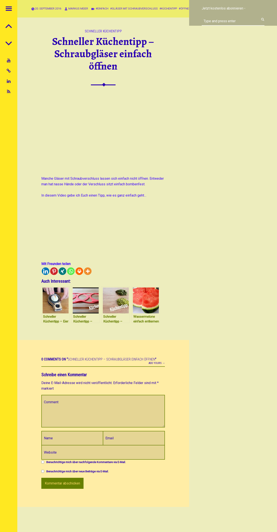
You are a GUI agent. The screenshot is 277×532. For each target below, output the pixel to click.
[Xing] (62, 271)
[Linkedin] (45, 271)
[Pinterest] (54, 271)
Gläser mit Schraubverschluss (135, 8)
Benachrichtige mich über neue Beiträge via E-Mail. (77, 471)
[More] (88, 271)
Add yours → (156, 363)
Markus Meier (78, 8)
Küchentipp (169, 8)
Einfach (102, 8)
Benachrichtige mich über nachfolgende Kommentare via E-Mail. (86, 462)
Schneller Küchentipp (103, 31)
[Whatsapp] (71, 271)
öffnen (185, 8)
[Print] (79, 271)
